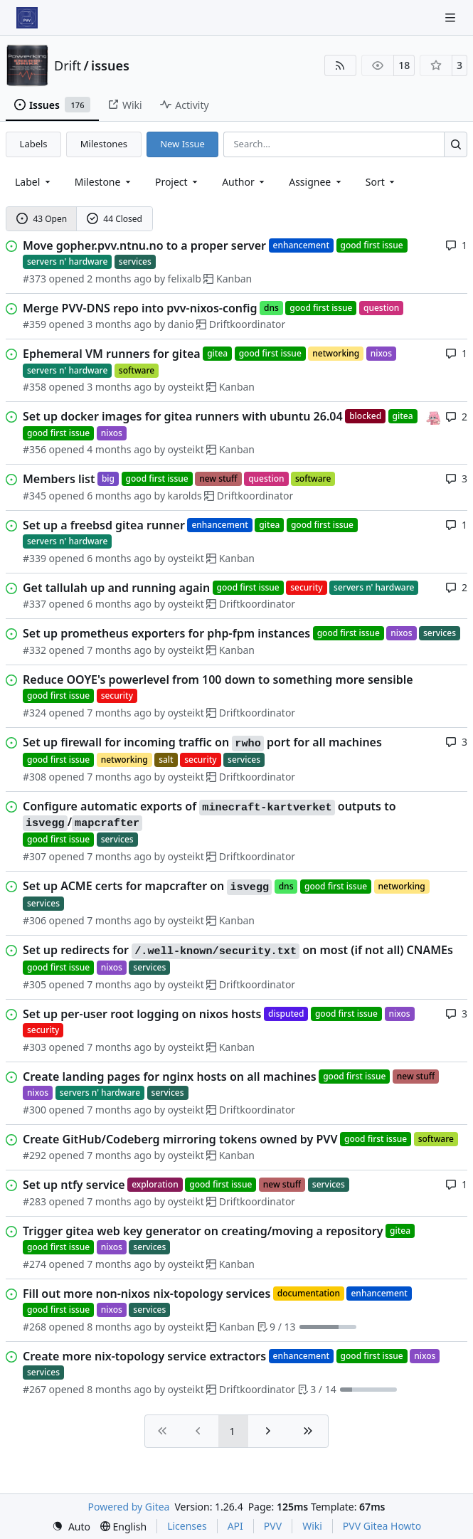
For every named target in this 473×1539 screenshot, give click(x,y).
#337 (34, 603)
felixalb (184, 278)
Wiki (312, 1526)
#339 (34, 558)
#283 (34, 1201)
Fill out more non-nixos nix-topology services (146, 1293)
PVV (273, 1526)
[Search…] (455, 144)
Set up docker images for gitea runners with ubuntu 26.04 (183, 416)
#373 (34, 278)
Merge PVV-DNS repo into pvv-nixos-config (140, 308)
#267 (34, 1389)
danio (181, 324)
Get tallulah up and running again (116, 588)
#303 (34, 1047)
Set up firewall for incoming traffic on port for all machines (202, 743)
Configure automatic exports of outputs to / (209, 814)
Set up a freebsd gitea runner (104, 525)
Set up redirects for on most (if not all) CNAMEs (238, 950)
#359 (34, 324)
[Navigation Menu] (451, 17)
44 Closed (114, 219)
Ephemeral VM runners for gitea (112, 354)
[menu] (381, 181)
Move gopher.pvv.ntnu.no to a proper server (144, 245)
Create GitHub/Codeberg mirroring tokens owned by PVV (180, 1139)
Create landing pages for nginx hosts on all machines (170, 1076)
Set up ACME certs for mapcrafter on (147, 886)
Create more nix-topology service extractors (144, 1356)
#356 (34, 449)
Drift (67, 65)
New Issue (182, 143)
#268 (34, 1326)
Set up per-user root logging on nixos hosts (142, 1014)
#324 (34, 712)
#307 (34, 856)
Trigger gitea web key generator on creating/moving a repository (203, 1231)
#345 (34, 495)
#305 (34, 984)
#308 (34, 776)
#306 (34, 920)
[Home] (27, 18)
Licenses (187, 1526)
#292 (34, 1155)
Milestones (103, 143)
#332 (34, 650)
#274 (34, 1264)
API (235, 1526)
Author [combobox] (244, 182)
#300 (34, 1109)
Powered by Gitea (129, 1506)
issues (110, 65)
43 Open (41, 219)
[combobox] (34, 181)
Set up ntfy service (74, 1185)
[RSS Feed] (340, 65)
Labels (34, 143)
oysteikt (186, 386)
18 (404, 65)
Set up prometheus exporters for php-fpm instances (166, 633)
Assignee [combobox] (316, 182)
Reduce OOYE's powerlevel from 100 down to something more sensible (218, 679)
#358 (34, 386)
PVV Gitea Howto (382, 1526)
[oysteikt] (433, 416)
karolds (185, 495)
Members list (59, 479)
